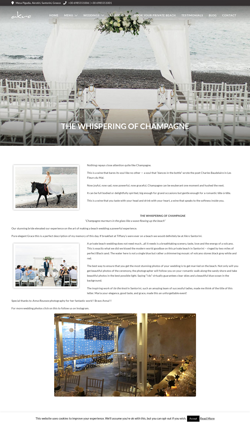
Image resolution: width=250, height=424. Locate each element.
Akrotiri (117, 15)
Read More (207, 418)
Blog (213, 15)
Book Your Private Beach (155, 15)
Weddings (91, 15)
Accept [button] (193, 418)
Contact (229, 15)
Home (53, 15)
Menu (68, 15)
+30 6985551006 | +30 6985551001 (87, 2)
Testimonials (192, 15)
